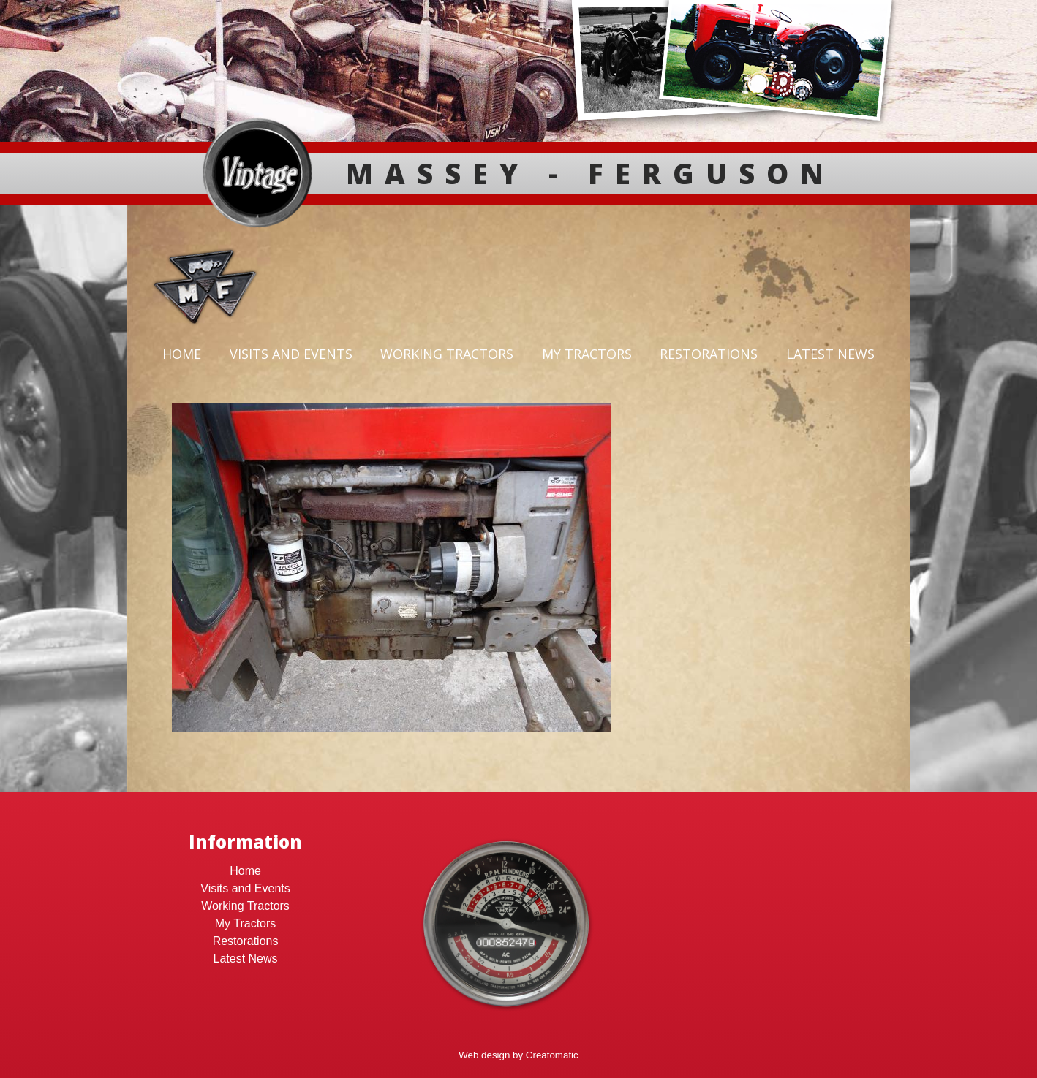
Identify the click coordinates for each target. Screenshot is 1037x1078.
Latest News (830, 354)
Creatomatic (552, 1054)
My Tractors (587, 354)
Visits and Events (291, 354)
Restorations (709, 354)
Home (181, 354)
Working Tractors (446, 354)
